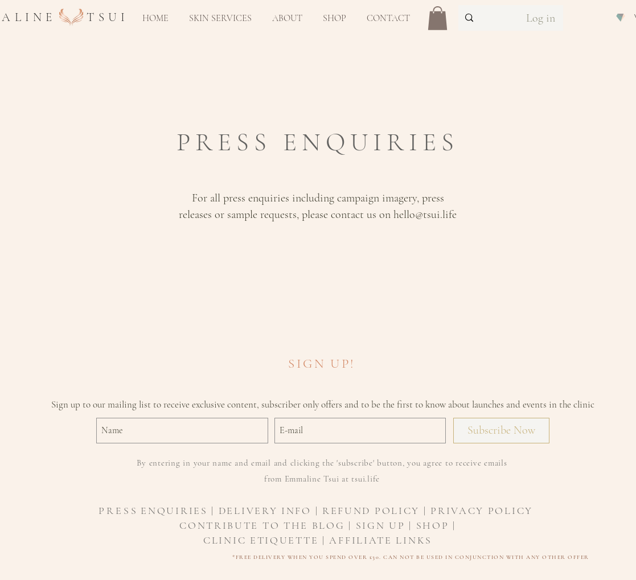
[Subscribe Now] (501, 430)
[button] (220, 18)
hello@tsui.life (425, 214)
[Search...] (483, 18)
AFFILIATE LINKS (380, 540)
